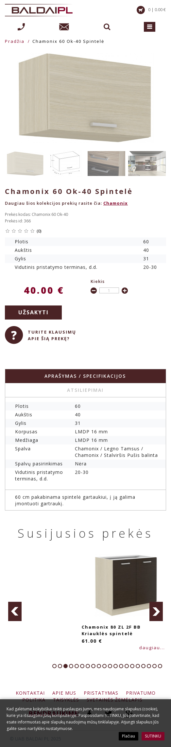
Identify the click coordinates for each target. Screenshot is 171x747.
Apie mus (64, 693)
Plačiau (128, 736)
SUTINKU (153, 736)
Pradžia (15, 41)
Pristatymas (101, 693)
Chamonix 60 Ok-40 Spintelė (68, 41)
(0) (39, 231)
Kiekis (98, 281)
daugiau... (33, 648)
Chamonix (115, 203)
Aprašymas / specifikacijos (85, 376)
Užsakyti (33, 312)
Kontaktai (30, 693)
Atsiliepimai (85, 390)
